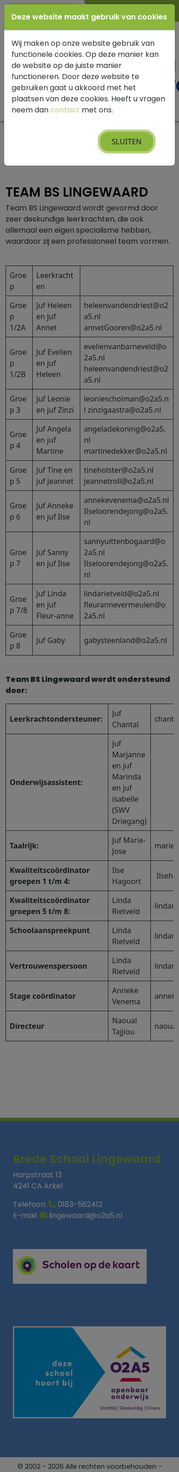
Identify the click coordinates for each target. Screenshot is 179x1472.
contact (65, 110)
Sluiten (127, 141)
